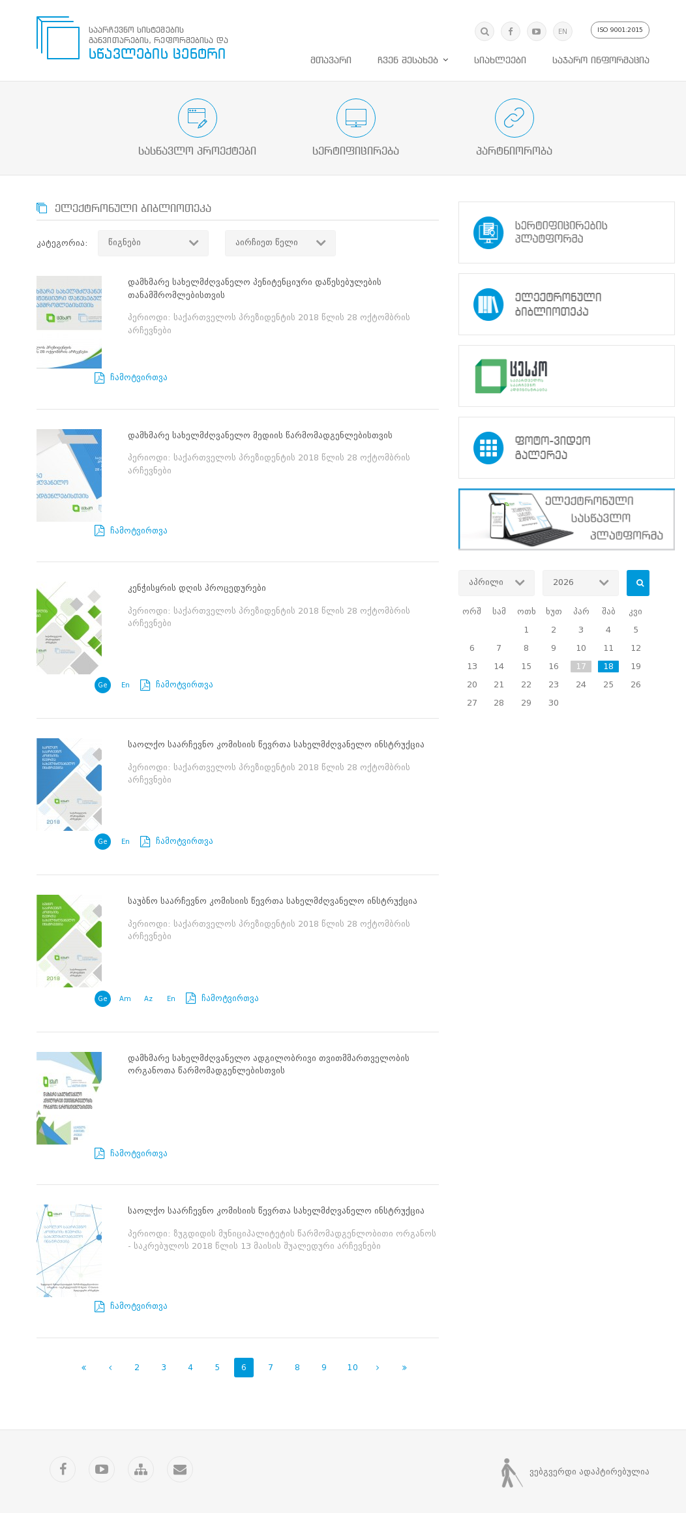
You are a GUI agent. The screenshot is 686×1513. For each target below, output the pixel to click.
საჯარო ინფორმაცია (600, 55)
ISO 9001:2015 (618, 25)
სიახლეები (500, 55)
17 (581, 661)
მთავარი (330, 55)
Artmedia (367, 1480)
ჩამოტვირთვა (170, 277)
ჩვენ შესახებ (408, 55)
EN (558, 26)
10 (353, 1207)
